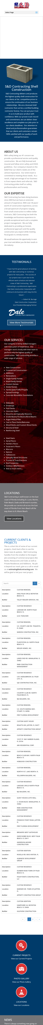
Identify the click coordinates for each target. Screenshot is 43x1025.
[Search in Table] (17, 583)
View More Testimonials (21, 322)
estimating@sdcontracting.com (21, 569)
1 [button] (29, 919)
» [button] (39, 919)
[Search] (35, 583)
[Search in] (39, 583)
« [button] (22, 919)
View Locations (14, 518)
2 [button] (32, 919)
